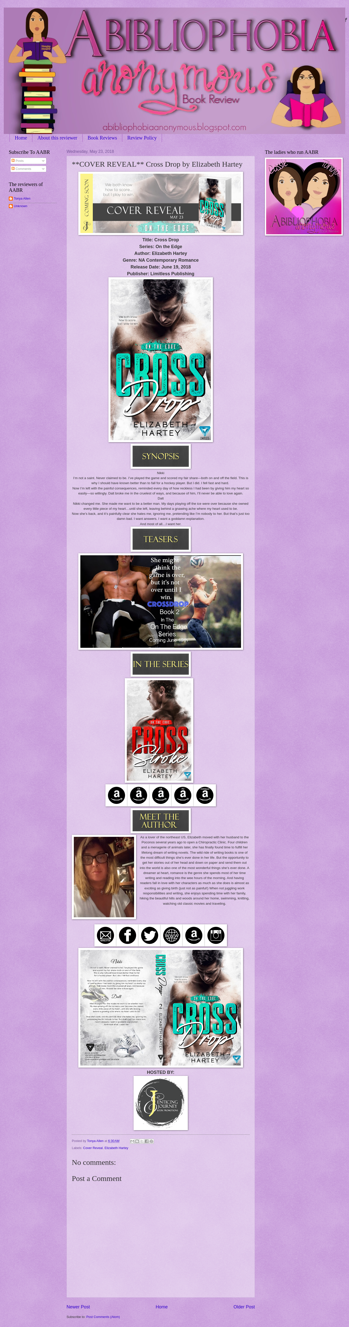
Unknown (20, 206)
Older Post (244, 1306)
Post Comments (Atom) (103, 1317)
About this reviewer (57, 138)
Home (21, 138)
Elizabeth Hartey (116, 1148)
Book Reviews (102, 138)
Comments (21, 169)
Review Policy (142, 138)
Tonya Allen (22, 198)
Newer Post (78, 1306)
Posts (18, 161)
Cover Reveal (93, 1148)
